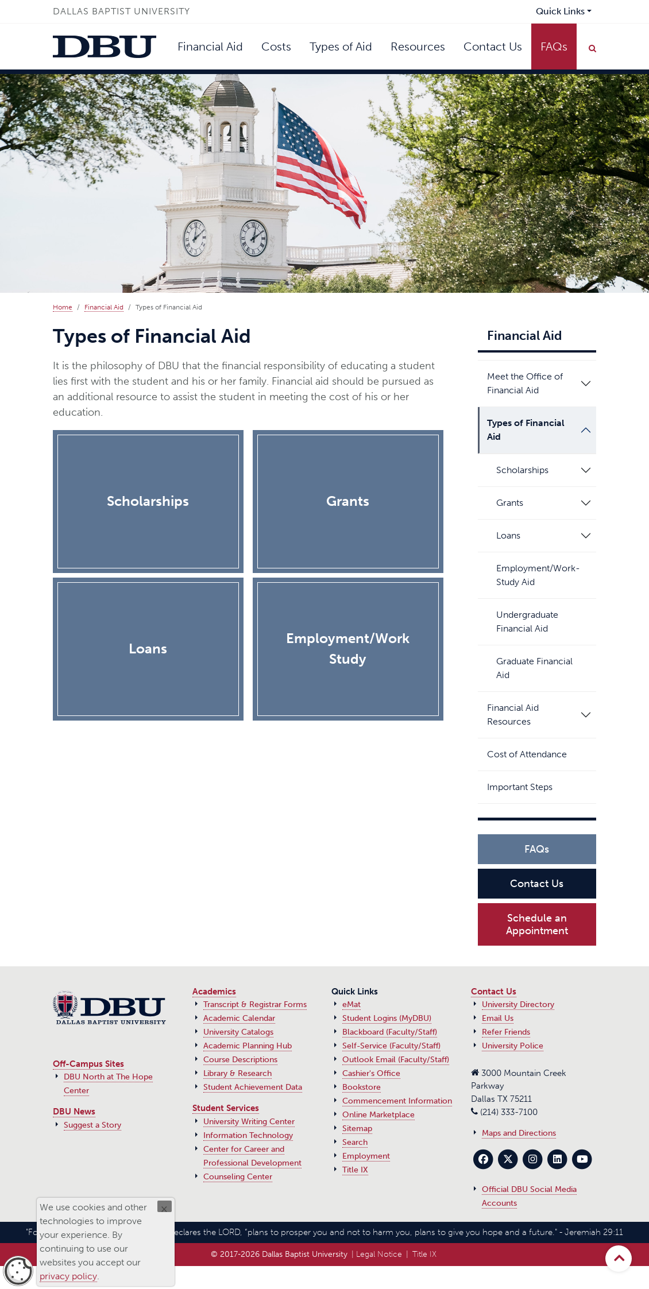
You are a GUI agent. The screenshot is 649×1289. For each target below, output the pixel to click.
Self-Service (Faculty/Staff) (391, 1046)
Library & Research (237, 1073)
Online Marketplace (378, 1115)
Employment (366, 1156)
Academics (214, 991)
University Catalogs (238, 1032)
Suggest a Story (92, 1125)
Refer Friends (506, 1032)
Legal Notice (379, 1254)
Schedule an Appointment (537, 924)
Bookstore (361, 1087)
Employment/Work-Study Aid (544, 575)
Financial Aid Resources (513, 714)
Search (355, 1142)
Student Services (225, 1108)
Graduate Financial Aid (544, 668)
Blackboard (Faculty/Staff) (389, 1032)
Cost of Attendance (531, 754)
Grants (509, 502)
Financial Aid (210, 46)
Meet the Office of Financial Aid (525, 383)
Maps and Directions (519, 1133)
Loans (508, 535)
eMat (351, 1004)
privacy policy (68, 1276)
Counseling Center (237, 1177)
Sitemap (357, 1128)
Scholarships (522, 469)
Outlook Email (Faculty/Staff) (395, 1060)
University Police (512, 1046)
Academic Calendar (239, 1018)
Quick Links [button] (560, 11)
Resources (418, 46)
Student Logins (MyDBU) (386, 1018)
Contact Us (492, 46)
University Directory (518, 1004)
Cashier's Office (371, 1073)
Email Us (497, 1018)
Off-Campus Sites (88, 1064)
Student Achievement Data (252, 1087)
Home (62, 307)
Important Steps (524, 786)
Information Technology (248, 1135)
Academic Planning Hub (247, 1046)
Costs (276, 46)
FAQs (553, 46)
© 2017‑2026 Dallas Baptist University (279, 1254)
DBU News (74, 1111)
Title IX (355, 1170)
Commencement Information (397, 1101)
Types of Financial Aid (526, 429)
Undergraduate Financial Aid (544, 621)
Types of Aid (341, 46)
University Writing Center (249, 1122)
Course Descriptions (240, 1060)
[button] (586, 383)
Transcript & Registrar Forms (255, 1004)
